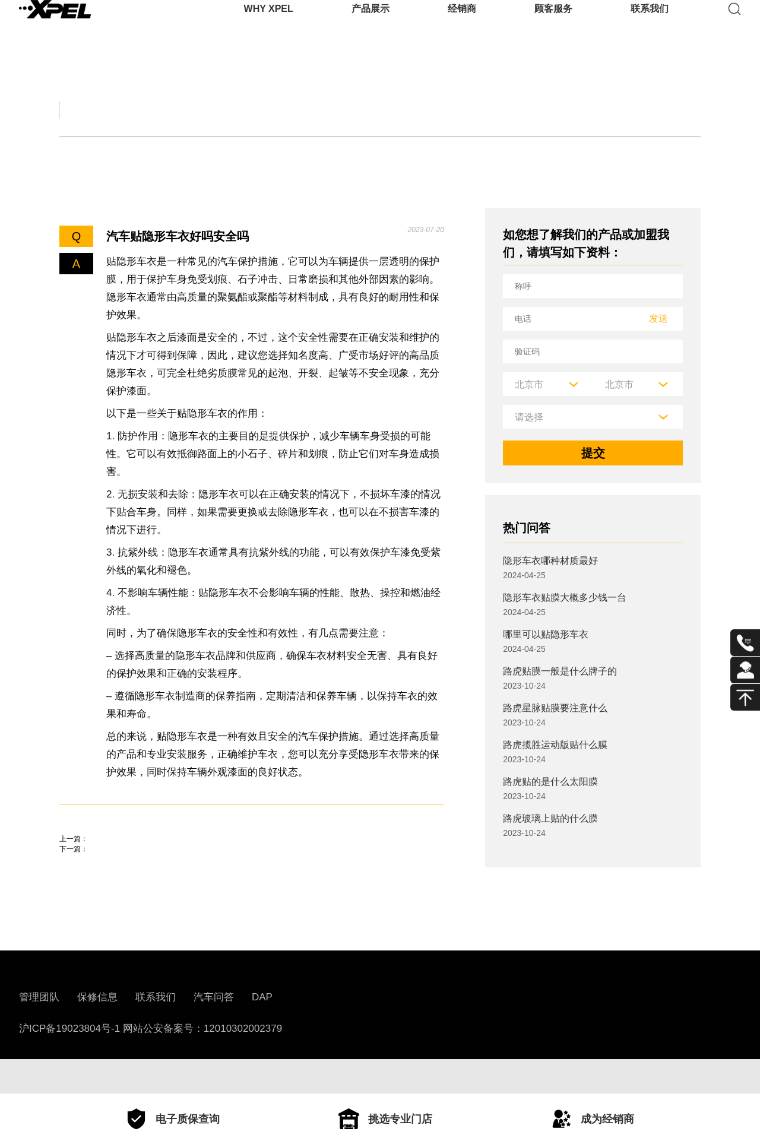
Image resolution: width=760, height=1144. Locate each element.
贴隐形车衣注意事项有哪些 (130, 856)
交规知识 (159, 110)
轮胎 (70, 153)
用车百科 (558, 110)
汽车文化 (358, 110)
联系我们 (650, 26)
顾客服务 (553, 26)
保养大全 (258, 110)
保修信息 (97, 1031)
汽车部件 (458, 110)
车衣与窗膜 (267, 153)
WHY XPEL (268, 26)
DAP (262, 1031)
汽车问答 (214, 1031)
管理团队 (39, 1031)
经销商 (462, 26)
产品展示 (371, 26)
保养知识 (186, 153)
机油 (123, 153)
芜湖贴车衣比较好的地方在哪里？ (148, 889)
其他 (336, 153)
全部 (73, 110)
